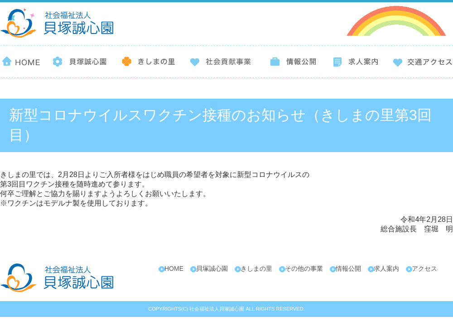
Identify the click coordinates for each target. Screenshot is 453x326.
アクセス (424, 268)
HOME (173, 268)
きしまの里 (256, 268)
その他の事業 (304, 268)
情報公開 (348, 268)
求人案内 (386, 268)
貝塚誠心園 (212, 268)
